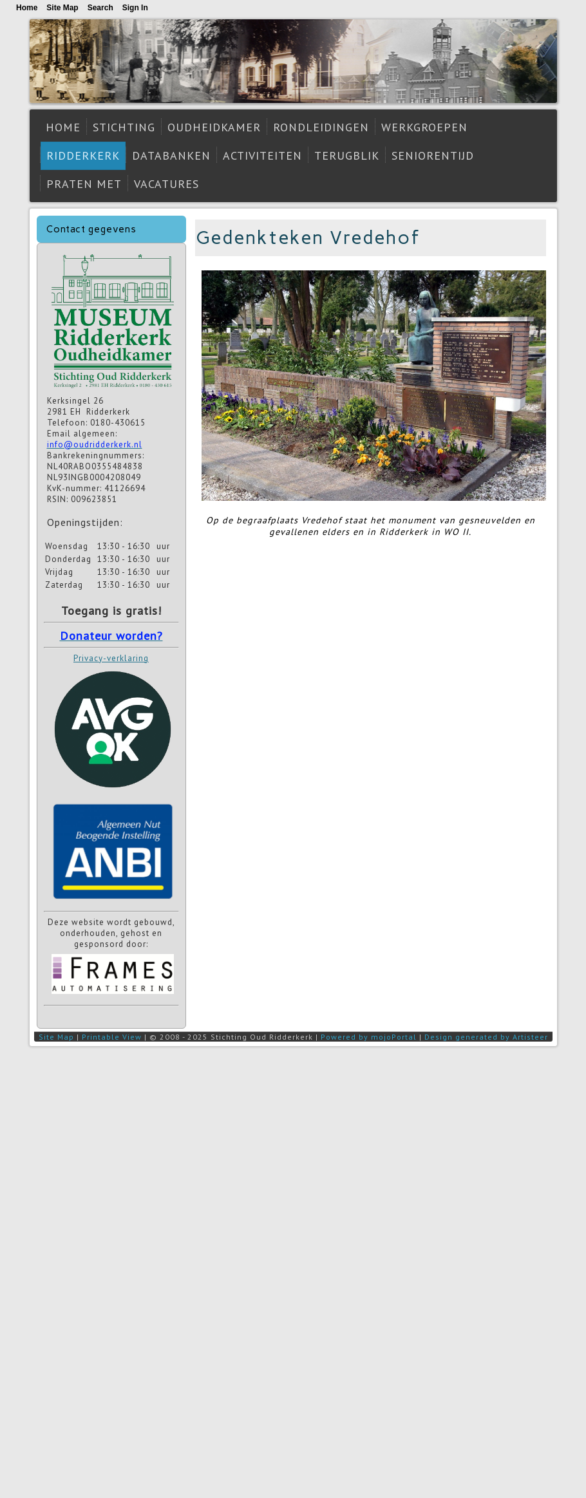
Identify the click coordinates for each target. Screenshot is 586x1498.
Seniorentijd (433, 155)
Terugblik (346, 155)
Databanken (171, 155)
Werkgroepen (424, 127)
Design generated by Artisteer (486, 1037)
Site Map (56, 1037)
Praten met (84, 183)
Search (100, 7)
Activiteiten (262, 155)
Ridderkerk (83, 155)
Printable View (112, 1037)
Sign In (135, 7)
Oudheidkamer (214, 127)
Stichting (124, 127)
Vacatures (166, 183)
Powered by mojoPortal (369, 1037)
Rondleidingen (321, 127)
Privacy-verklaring (111, 658)
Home (63, 127)
